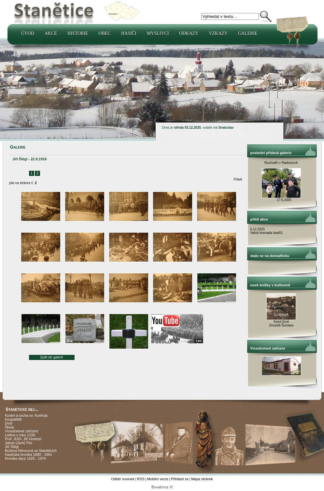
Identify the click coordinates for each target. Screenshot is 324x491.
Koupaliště (13, 419)
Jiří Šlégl (12, 447)
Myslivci (158, 33)
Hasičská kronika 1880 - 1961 (28, 454)
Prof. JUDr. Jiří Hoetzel (23, 439)
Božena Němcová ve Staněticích (31, 451)
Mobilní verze (157, 479)
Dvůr (8, 423)
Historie (77, 33)
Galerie (248, 33)
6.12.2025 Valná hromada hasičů (266, 231)
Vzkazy (218, 33)
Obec (105, 33)
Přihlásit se (180, 479)
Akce (51, 33)
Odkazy (188, 33)
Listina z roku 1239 (20, 435)
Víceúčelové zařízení (21, 431)
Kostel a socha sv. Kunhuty (26, 415)
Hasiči (128, 33)
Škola (9, 427)
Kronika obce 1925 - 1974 (25, 458)
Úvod (27, 33)
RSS (141, 479)
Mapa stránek (202, 479)
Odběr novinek (122, 479)
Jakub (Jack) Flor (18, 443)
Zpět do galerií (51, 357)
